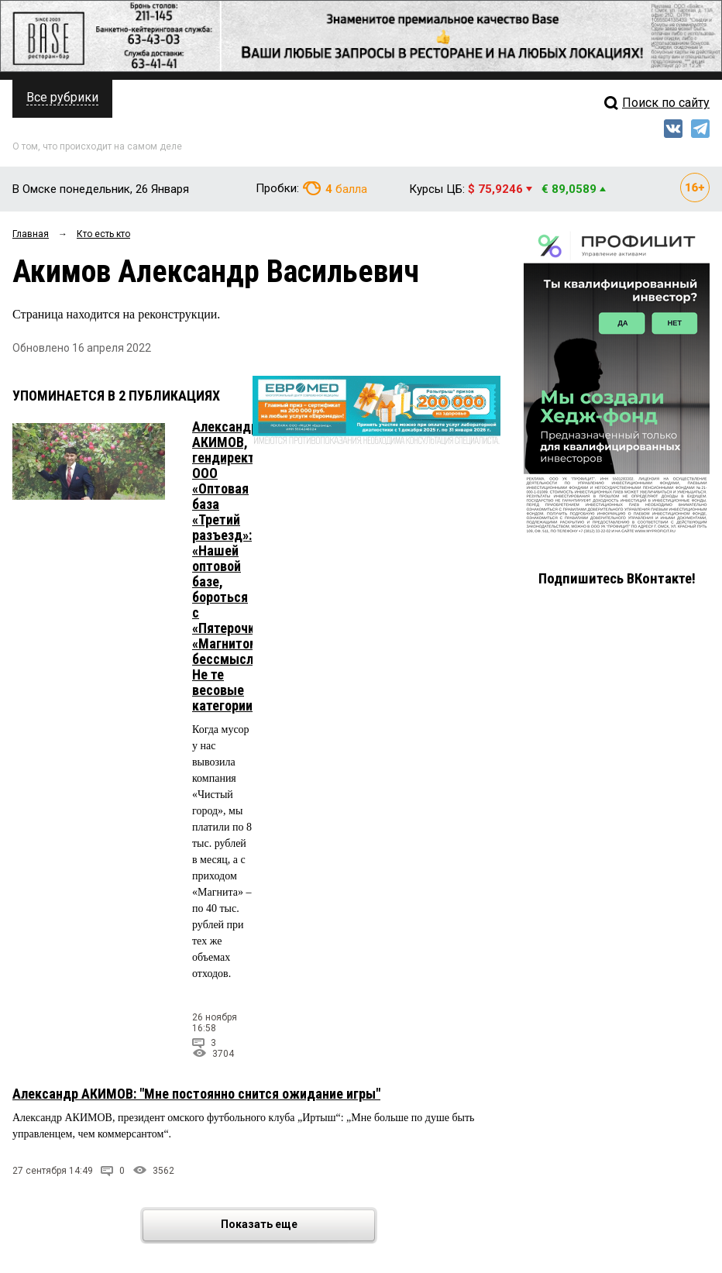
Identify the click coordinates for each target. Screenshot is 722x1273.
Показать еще (297, 1225)
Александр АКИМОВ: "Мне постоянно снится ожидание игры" (196, 1093)
